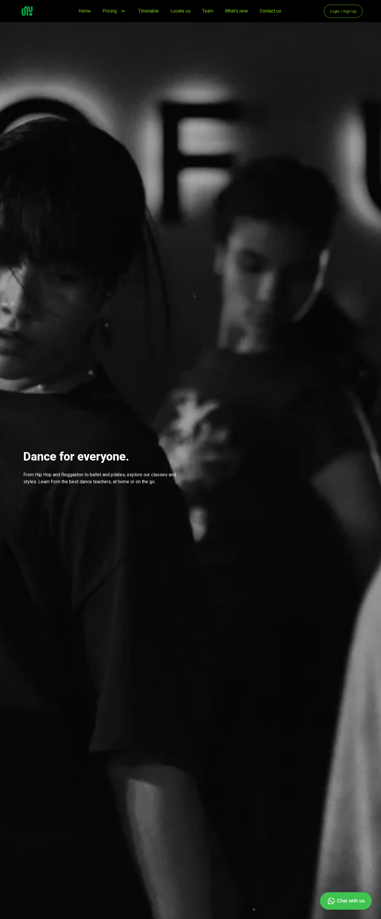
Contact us (270, 11)
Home (84, 11)
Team (207, 11)
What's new (236, 11)
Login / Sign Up (343, 11)
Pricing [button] (109, 11)
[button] (123, 11)
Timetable (148, 11)
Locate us (180, 11)
